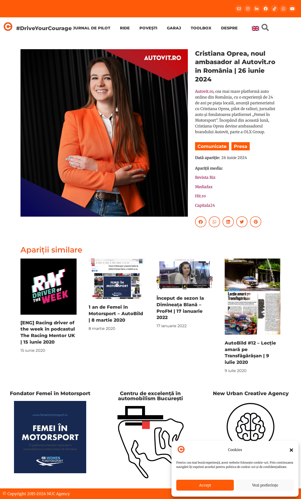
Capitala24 (205, 205)
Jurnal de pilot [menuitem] (91, 28)
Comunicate (212, 146)
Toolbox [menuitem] (201, 28)
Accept (205, 485)
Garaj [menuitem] (174, 28)
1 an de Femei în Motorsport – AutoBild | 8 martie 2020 (116, 313)
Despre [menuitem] (229, 28)
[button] (291, 450)
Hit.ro (200, 195)
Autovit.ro (204, 91)
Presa (240, 146)
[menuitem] (255, 28)
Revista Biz (205, 177)
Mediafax (204, 186)
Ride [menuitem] (125, 28)
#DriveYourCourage (44, 28)
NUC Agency (58, 493)
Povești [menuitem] (148, 28)
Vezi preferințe (265, 485)
